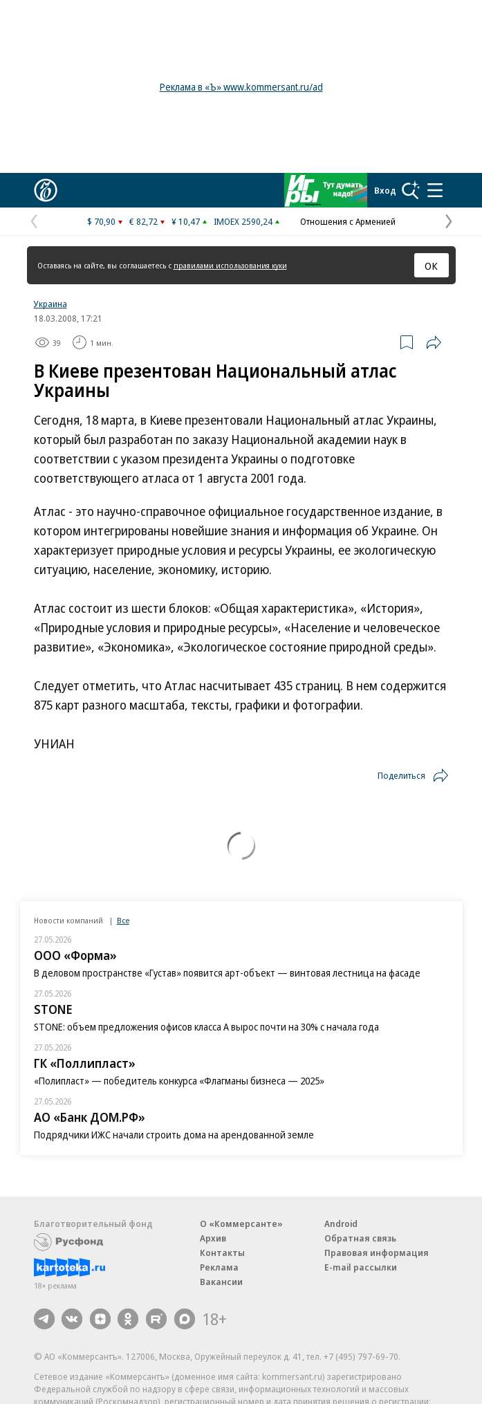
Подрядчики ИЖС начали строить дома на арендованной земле (174, 1134)
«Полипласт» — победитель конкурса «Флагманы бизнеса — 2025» (179, 1080)
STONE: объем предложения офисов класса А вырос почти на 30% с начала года (206, 1026)
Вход (385, 190)
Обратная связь (360, 1238)
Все (123, 920)
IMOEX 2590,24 (243, 221)
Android (341, 1223)
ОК (431, 266)
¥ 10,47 (186, 221)
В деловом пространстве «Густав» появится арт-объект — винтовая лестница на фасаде (227, 972)
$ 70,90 (101, 221)
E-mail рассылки (360, 1267)
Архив (213, 1238)
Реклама (219, 1267)
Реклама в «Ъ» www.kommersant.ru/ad (241, 86)
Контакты (222, 1252)
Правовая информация (376, 1252)
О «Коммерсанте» (241, 1223)
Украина (50, 303)
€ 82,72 (143, 221)
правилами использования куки (230, 265)
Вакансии (221, 1281)
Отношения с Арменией (348, 221)
